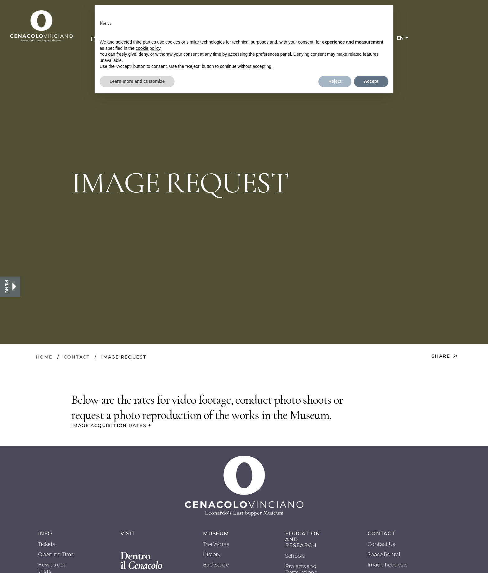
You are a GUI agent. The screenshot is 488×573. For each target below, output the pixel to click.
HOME (44, 357)
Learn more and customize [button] (137, 81)
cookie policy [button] (148, 48)
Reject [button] (334, 81)
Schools (295, 556)
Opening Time (56, 554)
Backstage (216, 565)
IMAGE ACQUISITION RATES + (111, 425)
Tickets (46, 544)
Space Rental (384, 554)
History (211, 554)
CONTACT (77, 357)
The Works (216, 544)
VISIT (127, 534)
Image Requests (387, 565)
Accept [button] (371, 81)
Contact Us (381, 544)
